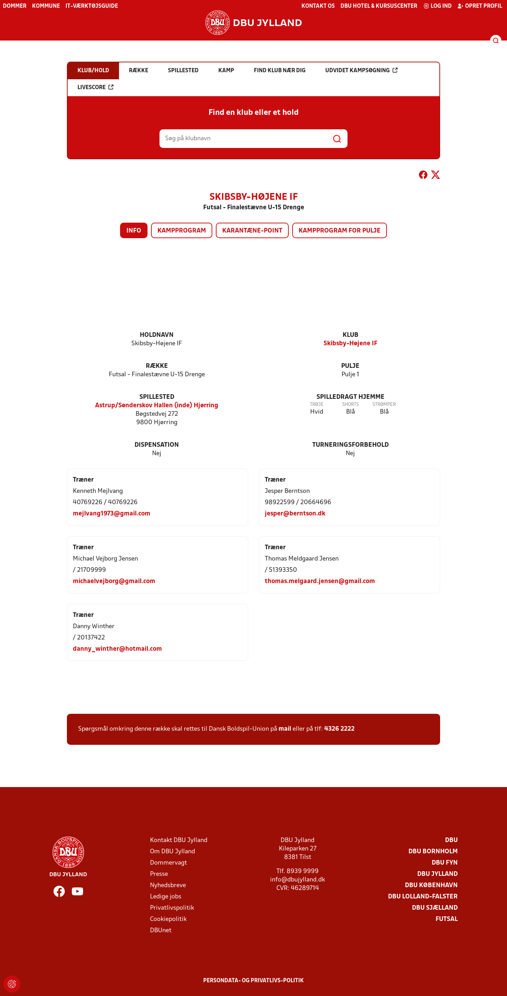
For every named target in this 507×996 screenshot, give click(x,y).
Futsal (447, 919)
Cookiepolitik (168, 919)
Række (157, 366)
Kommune (46, 6)
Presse (159, 874)
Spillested (156, 397)
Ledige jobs (165, 897)
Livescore (95, 87)
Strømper (384, 404)
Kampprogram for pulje (340, 231)
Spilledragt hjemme (350, 397)
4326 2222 (339, 729)
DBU (451, 840)
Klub (350, 335)
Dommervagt (168, 863)
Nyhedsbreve (168, 886)
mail (284, 729)
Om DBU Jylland (172, 852)
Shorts (350, 404)
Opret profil (479, 6)
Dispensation (156, 445)
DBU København (431, 886)
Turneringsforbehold (350, 445)
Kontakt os (318, 6)
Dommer (14, 6)
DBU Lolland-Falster (423, 897)
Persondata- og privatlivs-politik (253, 980)
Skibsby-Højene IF (350, 344)
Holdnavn (157, 335)
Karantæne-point (252, 231)
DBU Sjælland (435, 908)
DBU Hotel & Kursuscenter (378, 6)
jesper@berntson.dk (295, 514)
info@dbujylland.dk (297, 880)
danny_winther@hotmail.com (117, 649)
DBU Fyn (445, 863)
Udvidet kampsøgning (361, 70)
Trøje (317, 404)
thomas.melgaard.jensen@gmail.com (320, 581)
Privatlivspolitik (172, 908)
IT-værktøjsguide (91, 6)
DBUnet (160, 931)
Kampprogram (181, 231)
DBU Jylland (437, 874)
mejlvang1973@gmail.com (111, 514)
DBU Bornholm (433, 852)
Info (133, 231)
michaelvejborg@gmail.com (114, 581)
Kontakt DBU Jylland (178, 840)
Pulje (350, 366)
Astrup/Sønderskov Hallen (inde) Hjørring (156, 406)
